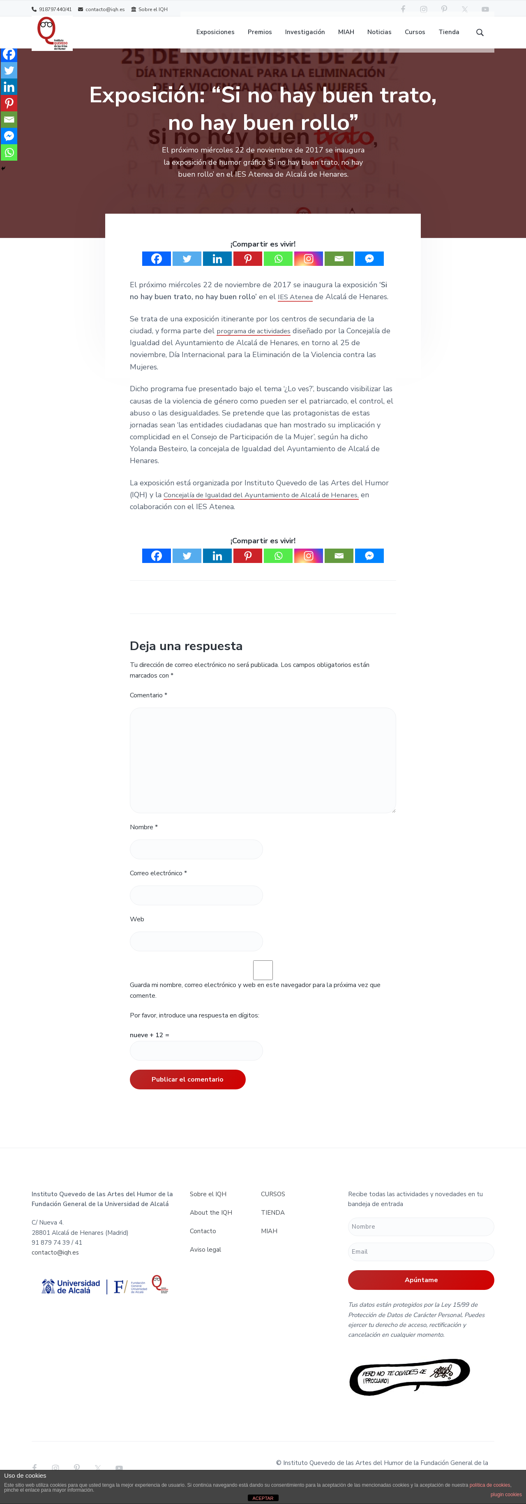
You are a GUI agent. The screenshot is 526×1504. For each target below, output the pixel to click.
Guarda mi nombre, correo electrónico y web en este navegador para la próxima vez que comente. (255, 1000)
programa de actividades (258, 340)
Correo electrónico (158, 882)
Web (137, 928)
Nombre (144, 836)
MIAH (269, 1240)
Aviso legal (205, 1259)
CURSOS (273, 1204)
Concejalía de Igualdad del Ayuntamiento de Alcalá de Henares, (271, 504)
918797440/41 (52, 9)
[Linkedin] (217, 268)
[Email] (339, 268)
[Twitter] (187, 268)
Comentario (148, 704)
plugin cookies (506, 1494)
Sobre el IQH (149, 9)
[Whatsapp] (278, 268)
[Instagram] (308, 268)
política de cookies (490, 1485)
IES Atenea (297, 306)
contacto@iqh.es (101, 9)
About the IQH (211, 1222)
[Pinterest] (247, 268)
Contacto (203, 1240)
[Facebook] (156, 268)
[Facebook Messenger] (369, 268)
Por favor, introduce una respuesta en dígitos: (194, 1024)
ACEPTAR (262, 1498)
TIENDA (273, 1222)
